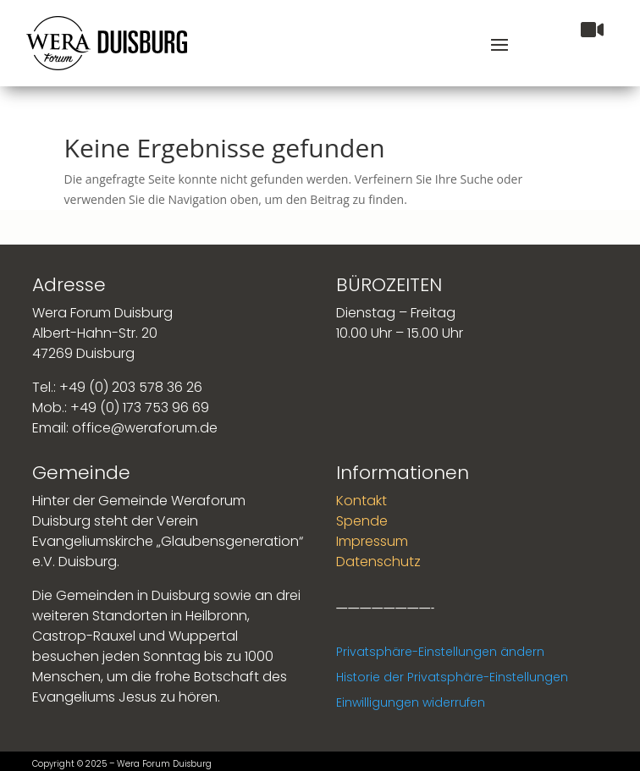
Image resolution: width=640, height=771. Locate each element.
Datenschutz (378, 561)
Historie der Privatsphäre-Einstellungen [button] (452, 677)
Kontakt (361, 500)
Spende (362, 521)
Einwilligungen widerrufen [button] (410, 702)
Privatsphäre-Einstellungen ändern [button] (440, 651)
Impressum (372, 541)
